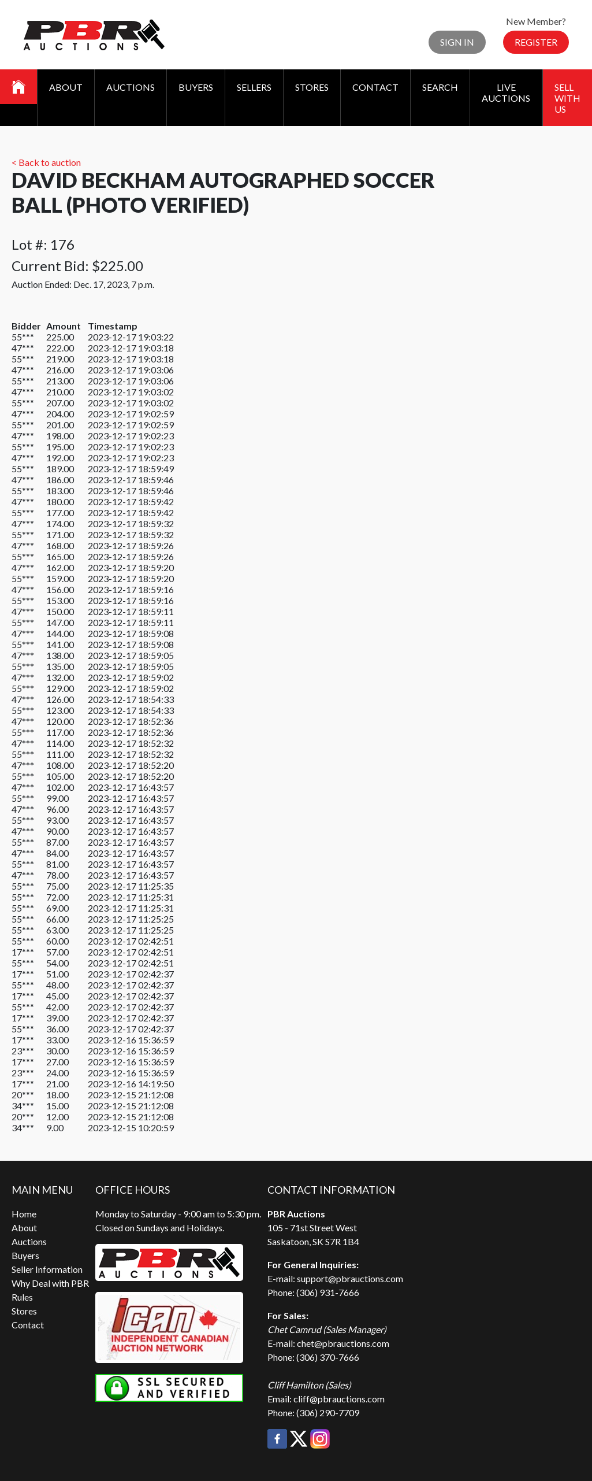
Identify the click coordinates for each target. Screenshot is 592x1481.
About (66, 87)
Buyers (195, 87)
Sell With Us (567, 98)
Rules (22, 1296)
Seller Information (47, 1269)
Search (440, 87)
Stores (312, 87)
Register (536, 41)
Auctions (130, 87)
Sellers (254, 87)
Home (24, 1213)
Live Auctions (506, 92)
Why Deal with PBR (50, 1283)
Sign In (457, 41)
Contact (375, 87)
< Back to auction (46, 162)
